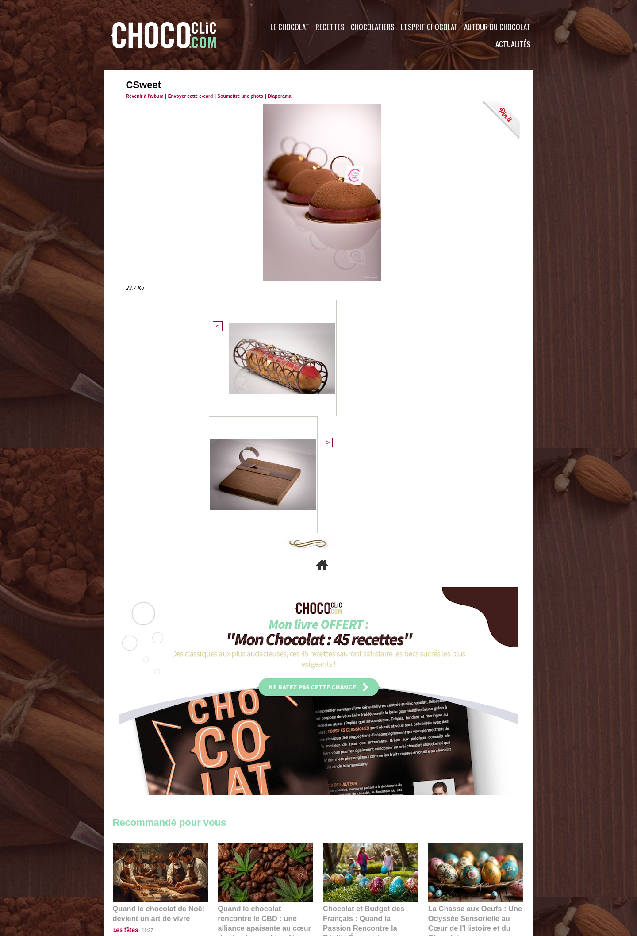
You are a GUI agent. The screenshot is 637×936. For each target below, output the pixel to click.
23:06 (348, 766)
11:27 (142, 749)
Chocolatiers (373, 26)
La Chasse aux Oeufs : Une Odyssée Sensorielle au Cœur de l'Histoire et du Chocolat (472, 738)
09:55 (279, 757)
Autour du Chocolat (497, 26)
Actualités (512, 44)
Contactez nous (139, 882)
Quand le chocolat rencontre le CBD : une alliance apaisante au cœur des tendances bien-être (264, 738)
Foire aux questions (454, 882)
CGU (230, 882)
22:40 (453, 757)
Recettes (330, 26)
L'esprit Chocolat (429, 26)
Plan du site (343, 882)
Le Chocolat (289, 26)
